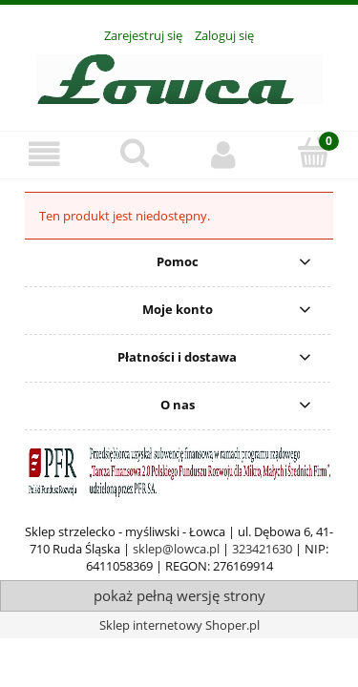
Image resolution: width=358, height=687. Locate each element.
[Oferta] (45, 154)
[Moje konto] (224, 154)
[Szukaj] (134, 153)
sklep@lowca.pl (176, 548)
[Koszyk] (313, 153)
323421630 (262, 548)
